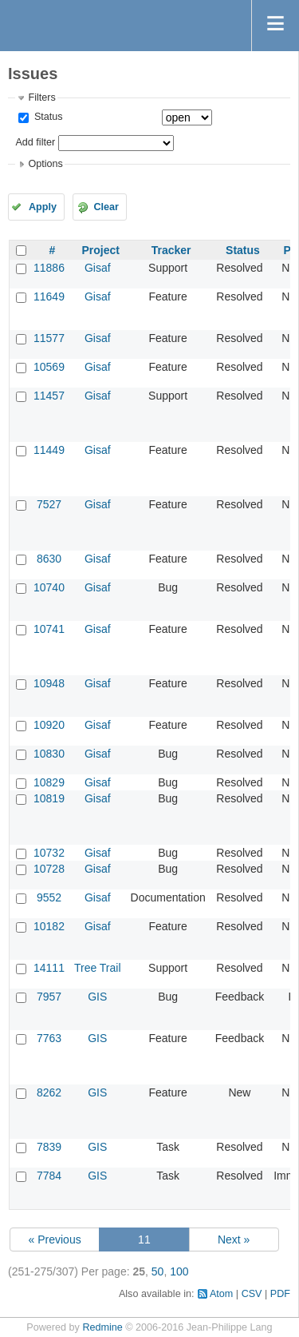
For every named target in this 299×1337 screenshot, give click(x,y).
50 (157, 1271)
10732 (49, 852)
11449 (49, 450)
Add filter (35, 142)
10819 (49, 798)
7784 (49, 1175)
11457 (49, 395)
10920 (49, 724)
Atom (221, 1293)
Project (101, 250)
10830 (49, 753)
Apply (43, 207)
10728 (49, 868)
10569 (49, 366)
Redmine (102, 1327)
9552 (49, 897)
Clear (106, 207)
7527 (49, 504)
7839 (49, 1146)
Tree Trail (97, 967)
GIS (97, 996)
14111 (49, 967)
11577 (49, 338)
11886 (49, 267)
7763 (49, 1038)
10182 (49, 926)
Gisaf (98, 267)
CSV (252, 1293)
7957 (49, 996)
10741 (49, 629)
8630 (49, 558)
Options (45, 163)
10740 (49, 587)
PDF (280, 1293)
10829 (49, 782)
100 (179, 1271)
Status (46, 116)
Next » (234, 1239)
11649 (49, 296)
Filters (41, 97)
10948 (49, 683)
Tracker (171, 250)
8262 (49, 1092)
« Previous (55, 1239)
